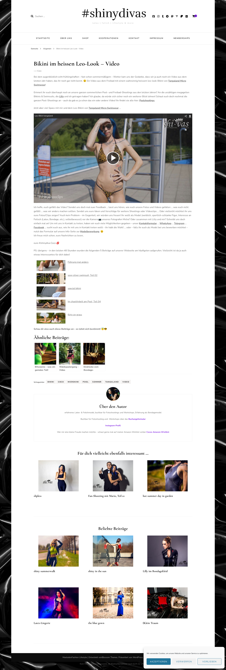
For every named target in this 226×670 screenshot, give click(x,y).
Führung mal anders (78, 262)
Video (126, 382)
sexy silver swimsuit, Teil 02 (82, 275)
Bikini (51, 382)
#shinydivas (113, 13)
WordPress (138, 657)
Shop (85, 38)
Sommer (96, 382)
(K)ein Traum (150, 623)
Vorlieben (209, 661)
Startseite (43, 38)
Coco (39, 71)
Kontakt (134, 38)
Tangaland (112, 382)
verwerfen (184, 661)
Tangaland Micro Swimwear (104, 108)
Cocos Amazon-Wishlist (157, 432)
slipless (38, 496)
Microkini (73, 382)
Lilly (61, 96)
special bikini (74, 288)
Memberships (182, 38)
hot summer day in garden (158, 496)
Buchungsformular (137, 419)
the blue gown (96, 623)
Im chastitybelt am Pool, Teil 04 (84, 301)
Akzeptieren (158, 661)
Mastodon (67, 657)
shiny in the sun (97, 571)
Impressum (156, 38)
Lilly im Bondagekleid (155, 571)
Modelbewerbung (89, 231)
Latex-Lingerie (42, 623)
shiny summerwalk (44, 571)
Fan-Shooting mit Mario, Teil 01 (106, 496)
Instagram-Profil (113, 425)
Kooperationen (108, 38)
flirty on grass (75, 314)
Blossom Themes (109, 657)
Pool (85, 382)
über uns (66, 38)
